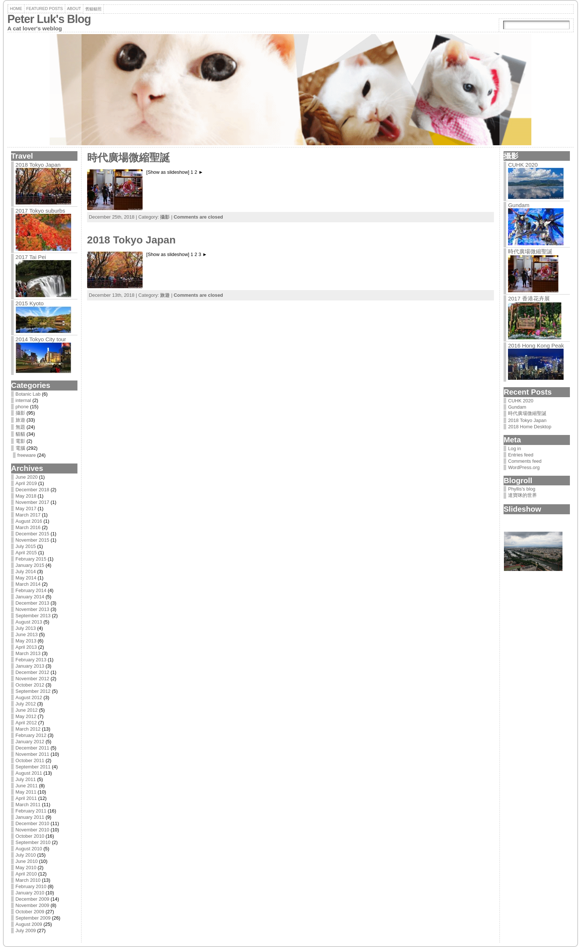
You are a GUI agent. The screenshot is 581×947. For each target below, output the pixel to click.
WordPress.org (524, 467)
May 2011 (26, 792)
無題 (20, 427)
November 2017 (32, 502)
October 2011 (30, 760)
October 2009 (30, 911)
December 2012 (32, 672)
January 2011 (30, 817)
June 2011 (27, 785)
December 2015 (32, 533)
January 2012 (30, 741)
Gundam (518, 205)
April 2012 (26, 722)
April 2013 (26, 647)
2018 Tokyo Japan (38, 165)
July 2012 (26, 704)
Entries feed (520, 455)
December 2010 (32, 823)
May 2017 (26, 508)
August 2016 (29, 521)
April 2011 (26, 798)
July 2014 (26, 571)
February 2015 (31, 559)
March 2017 (28, 515)
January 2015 (30, 565)
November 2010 (32, 830)
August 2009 (29, 924)
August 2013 (29, 622)
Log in (514, 448)
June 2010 (27, 861)
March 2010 (28, 880)
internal (23, 400)
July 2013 (26, 628)
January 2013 (30, 666)
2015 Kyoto (30, 303)
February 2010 (31, 886)
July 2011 (26, 779)
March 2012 (28, 729)
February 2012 (31, 735)
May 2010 (26, 867)
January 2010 (30, 893)
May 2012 (26, 716)
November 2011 (32, 754)
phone (22, 406)
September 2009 (33, 918)
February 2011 (31, 811)
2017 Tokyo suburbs (40, 210)
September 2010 (33, 842)
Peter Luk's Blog (49, 19)
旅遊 (20, 420)
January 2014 (30, 596)
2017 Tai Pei (31, 257)
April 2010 (26, 874)
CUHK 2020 (523, 165)
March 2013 (28, 653)
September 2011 (33, 767)
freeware (26, 455)
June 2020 (27, 477)
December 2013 (32, 603)
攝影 (20, 413)
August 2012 (29, 697)
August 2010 (29, 848)
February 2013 (31, 659)
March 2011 (28, 804)
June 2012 (27, 710)
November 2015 (32, 540)
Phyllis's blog (521, 489)
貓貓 (20, 434)
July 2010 (26, 855)
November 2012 (32, 678)
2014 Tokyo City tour (41, 339)
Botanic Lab (28, 394)
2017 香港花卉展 (529, 298)
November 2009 (32, 905)
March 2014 (28, 584)
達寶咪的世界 (522, 495)
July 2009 (26, 930)
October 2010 (30, 836)
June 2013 (27, 634)
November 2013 (32, 609)
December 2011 (32, 748)
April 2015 (26, 552)
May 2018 (26, 496)
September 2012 (33, 691)
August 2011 (29, 773)
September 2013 (33, 615)
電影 (20, 441)
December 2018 (32, 489)
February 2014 (31, 590)
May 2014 (26, 578)
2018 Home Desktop (529, 426)
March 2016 (28, 527)
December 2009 (32, 899)
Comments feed (524, 461)
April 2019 (26, 483)
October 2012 (30, 685)
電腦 (20, 448)
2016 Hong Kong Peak (536, 345)
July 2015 (26, 546)
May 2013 (26, 641)
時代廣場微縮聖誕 (128, 157)
